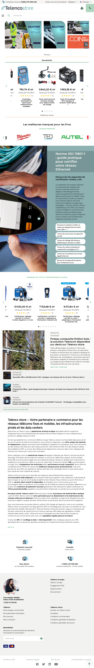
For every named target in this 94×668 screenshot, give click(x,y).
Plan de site (55, 660)
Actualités (54, 613)
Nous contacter (9, 620)
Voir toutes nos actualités (15, 409)
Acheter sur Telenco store (60, 610)
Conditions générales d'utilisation (62, 620)
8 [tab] (55, 326)
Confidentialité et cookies (81, 660)
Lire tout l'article (58, 367)
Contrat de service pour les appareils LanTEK (70, 235)
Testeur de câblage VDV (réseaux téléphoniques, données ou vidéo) (68, 241)
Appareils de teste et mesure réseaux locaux (47, 277)
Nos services (8, 617)
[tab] (47, 55)
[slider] (25, 95)
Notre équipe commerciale (13, 610)
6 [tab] (50, 326)
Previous (6, 86)
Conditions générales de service (62, 623)
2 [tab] (44, 111)
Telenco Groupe (56, 583)
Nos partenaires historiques (13, 613)
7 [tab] (53, 326)
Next (88, 86)
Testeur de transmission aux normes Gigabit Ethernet (69, 254)
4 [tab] (49, 111)
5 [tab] (51, 111)
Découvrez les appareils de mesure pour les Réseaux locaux (69, 261)
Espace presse (56, 589)
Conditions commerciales (60, 617)
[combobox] (49, 15)
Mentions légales (33, 660)
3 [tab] (47, 111)
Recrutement (55, 592)
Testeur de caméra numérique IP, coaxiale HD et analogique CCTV (68, 248)
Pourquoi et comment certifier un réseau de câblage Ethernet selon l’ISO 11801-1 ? (69, 227)
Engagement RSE (57, 586)
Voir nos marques (47, 129)
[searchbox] (52, 15)
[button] (11, 527)
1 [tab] (42, 111)
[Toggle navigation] (3, 15)
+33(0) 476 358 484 (29, 2)
